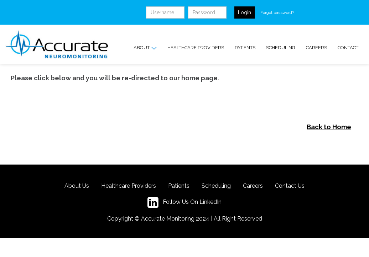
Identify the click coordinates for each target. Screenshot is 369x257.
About (145, 48)
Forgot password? (277, 12)
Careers (316, 47)
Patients (245, 47)
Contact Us (290, 185)
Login (244, 12)
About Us (76, 185)
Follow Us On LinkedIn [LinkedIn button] (184, 202)
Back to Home (329, 127)
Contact (348, 47)
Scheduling (280, 47)
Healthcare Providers (195, 47)
